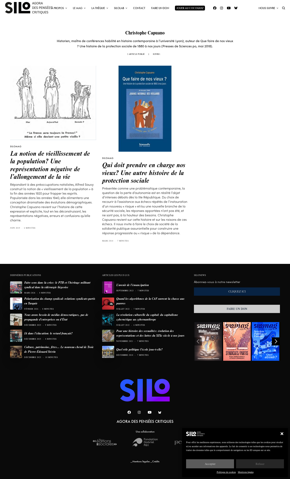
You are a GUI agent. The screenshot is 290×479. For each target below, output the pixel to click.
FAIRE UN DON (237, 309)
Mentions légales (246, 472)
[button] (282, 434)
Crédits (156, 461)
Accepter (210, 464)
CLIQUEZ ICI (237, 291)
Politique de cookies (226, 472)
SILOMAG (16, 146)
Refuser (260, 464)
